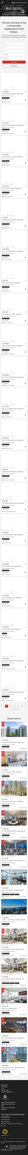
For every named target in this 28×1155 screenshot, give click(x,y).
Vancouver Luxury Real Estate (8, 1107)
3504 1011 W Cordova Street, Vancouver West (14, 860)
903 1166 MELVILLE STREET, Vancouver (12, 314)
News (2, 1106)
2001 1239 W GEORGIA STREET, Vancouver (12, 535)
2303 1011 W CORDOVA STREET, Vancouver (13, 440)
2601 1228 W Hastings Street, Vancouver (13, 742)
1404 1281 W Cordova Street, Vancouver (13, 1038)
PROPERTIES (4, 1086)
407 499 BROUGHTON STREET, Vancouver (12, 94)
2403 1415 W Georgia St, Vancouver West (13, 890)
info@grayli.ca (7, 1121)
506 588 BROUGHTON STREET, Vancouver (12, 220)
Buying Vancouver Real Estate (8, 1104)
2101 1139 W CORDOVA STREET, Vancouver (13, 377)
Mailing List (3, 1109)
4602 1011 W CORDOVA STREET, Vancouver (13, 660)
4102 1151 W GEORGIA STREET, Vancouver (12, 251)
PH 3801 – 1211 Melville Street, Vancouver (13, 920)
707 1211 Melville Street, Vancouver (12, 772)
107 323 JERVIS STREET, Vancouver (11, 629)
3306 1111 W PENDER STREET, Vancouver (12, 346)
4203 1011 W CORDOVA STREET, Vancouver (13, 409)
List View (14, 62)
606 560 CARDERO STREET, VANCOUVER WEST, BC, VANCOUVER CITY (14, 949)
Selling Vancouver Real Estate (8, 1102)
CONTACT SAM (4, 1090)
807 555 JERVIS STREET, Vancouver (11, 283)
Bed (4, 47)
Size (4, 50)
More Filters (6, 54)
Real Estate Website (17, 1141)
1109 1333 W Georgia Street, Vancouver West (14, 831)
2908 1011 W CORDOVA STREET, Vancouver (13, 125)
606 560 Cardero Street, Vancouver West (13, 979)
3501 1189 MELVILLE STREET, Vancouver (12, 157)
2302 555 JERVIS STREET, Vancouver (11, 566)
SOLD (2, 1088)
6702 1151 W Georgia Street (9, 1008)
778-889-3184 (6, 1119)
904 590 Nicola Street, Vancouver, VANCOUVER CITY (14, 1067)
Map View (14, 65)
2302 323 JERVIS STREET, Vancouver (11, 188)
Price (5, 43)
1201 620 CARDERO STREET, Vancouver (12, 597)
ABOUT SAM (4, 1085)
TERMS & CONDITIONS (6, 1092)
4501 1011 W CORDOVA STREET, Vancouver (13, 692)
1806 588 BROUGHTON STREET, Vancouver (12, 472)
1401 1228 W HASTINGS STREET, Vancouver (13, 503)
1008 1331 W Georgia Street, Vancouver (12, 801)
